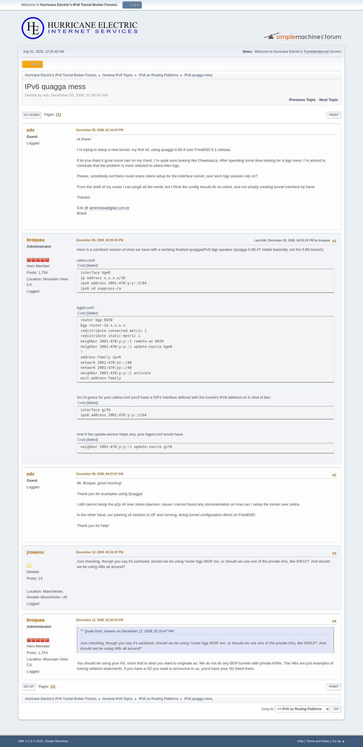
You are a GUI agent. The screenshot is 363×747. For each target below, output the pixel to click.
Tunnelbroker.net (316, 52)
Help (300, 741)
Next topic (328, 100)
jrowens (35, 552)
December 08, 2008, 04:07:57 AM (99, 473)
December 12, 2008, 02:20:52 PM (99, 620)
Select (92, 266)
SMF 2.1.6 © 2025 (30, 741)
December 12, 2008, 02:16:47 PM (99, 552)
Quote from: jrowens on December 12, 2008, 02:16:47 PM (129, 631)
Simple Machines (56, 741)
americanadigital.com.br (109, 208)
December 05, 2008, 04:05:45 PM (99, 240)
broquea (36, 239)
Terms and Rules (318, 741)
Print (334, 115)
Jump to (267, 709)
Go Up (29, 686)
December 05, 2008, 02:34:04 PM (99, 130)
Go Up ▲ (338, 741)
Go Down (31, 115)
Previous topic (302, 100)
